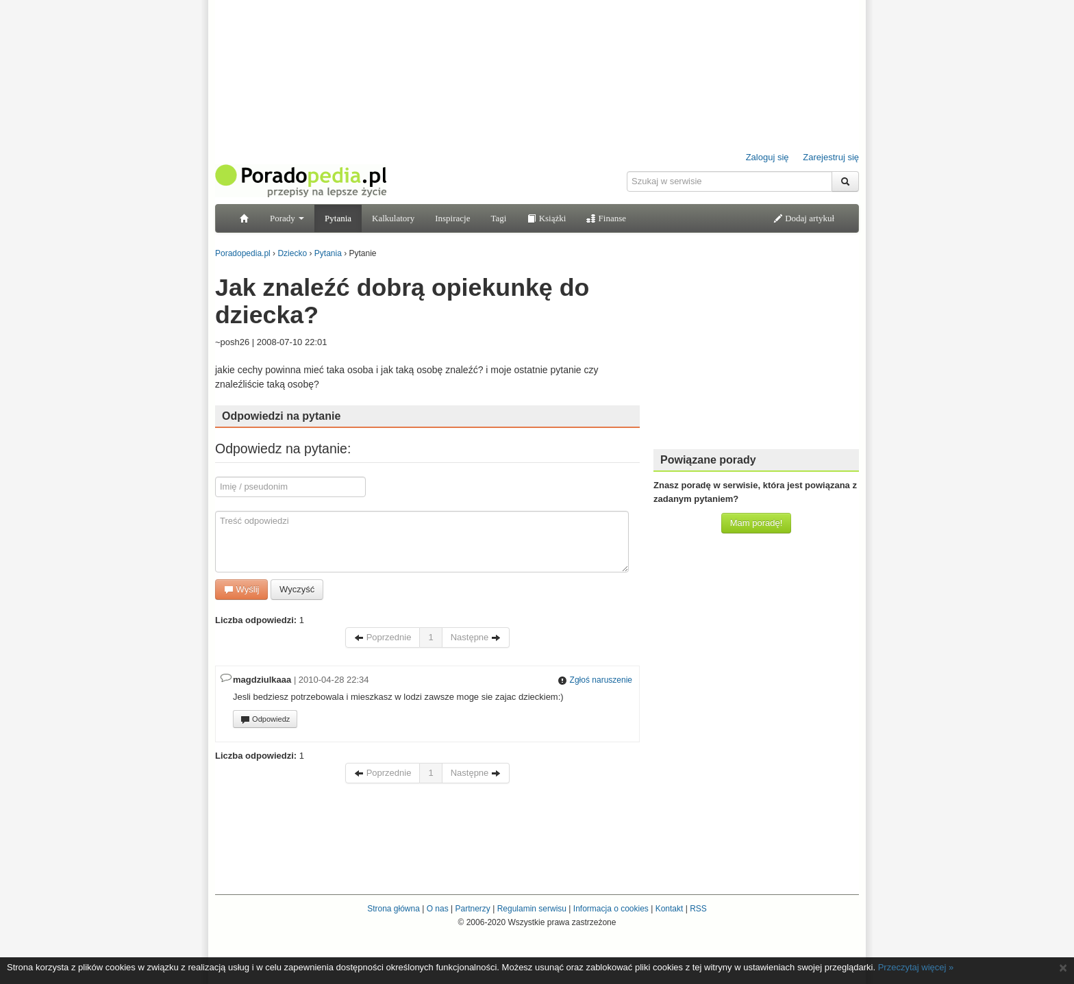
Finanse (606, 218)
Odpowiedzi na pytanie (281, 416)
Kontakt (669, 908)
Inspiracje (452, 218)
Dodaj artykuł (803, 218)
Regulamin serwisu (531, 908)
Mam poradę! (756, 523)
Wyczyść (296, 589)
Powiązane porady (708, 460)
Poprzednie (382, 637)
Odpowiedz (265, 719)
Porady (287, 218)
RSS (698, 908)
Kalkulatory (393, 218)
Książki (546, 218)
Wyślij (241, 589)
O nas (438, 908)
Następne (476, 637)
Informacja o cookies (611, 908)
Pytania (338, 218)
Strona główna (393, 908)
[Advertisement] (756, 352)
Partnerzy (472, 908)
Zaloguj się (767, 157)
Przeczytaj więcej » (916, 967)
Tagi (498, 218)
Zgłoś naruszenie (595, 680)
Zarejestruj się (831, 157)
